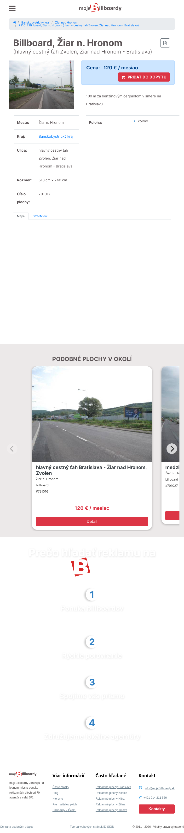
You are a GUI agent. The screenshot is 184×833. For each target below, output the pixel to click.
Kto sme (57, 798)
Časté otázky (60, 787)
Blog (55, 793)
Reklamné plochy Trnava (111, 810)
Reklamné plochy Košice (111, 793)
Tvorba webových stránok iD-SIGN (92, 826)
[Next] (172, 448)
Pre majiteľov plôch (64, 804)
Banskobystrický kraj (56, 136)
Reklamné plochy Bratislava (113, 787)
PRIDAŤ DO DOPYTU (144, 77)
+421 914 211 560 (155, 797)
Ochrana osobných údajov (16, 826)
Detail (92, 521)
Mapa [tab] (21, 216)
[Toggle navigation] (12, 8)
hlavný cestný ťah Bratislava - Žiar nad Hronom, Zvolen (91, 470)
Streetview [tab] (40, 216)
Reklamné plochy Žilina (110, 804)
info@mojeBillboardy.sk (160, 788)
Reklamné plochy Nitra (110, 798)
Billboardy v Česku (64, 810)
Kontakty (157, 809)
